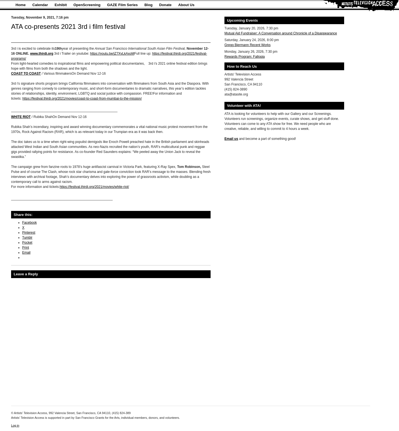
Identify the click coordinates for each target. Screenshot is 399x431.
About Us (186, 5)
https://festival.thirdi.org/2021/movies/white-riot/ (94, 187)
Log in (15, 425)
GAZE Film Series (122, 5)
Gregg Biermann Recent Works (247, 45)
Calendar (40, 5)
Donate (165, 5)
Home (21, 5)
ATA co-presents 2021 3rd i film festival (68, 26)
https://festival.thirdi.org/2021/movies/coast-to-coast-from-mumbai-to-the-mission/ (82, 98)
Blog (148, 5)
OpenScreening (86, 5)
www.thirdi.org (41, 54)
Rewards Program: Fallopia (244, 57)
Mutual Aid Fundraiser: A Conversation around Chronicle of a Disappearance (280, 33)
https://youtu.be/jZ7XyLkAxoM (112, 54)
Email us (231, 139)
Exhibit (61, 5)
